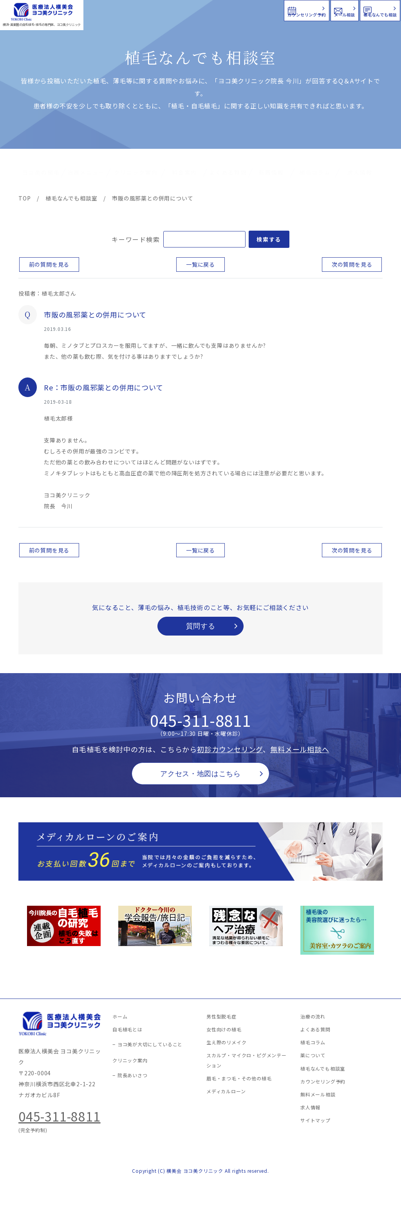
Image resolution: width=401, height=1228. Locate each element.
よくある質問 (228, 172)
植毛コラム (315, 172)
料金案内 (184, 172)
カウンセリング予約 (165, 9)
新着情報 (271, 172)
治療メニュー (86, 172)
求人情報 (359, 172)
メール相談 (259, 9)
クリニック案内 (136, 172)
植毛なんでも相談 (349, 9)
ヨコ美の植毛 (41, 172)
